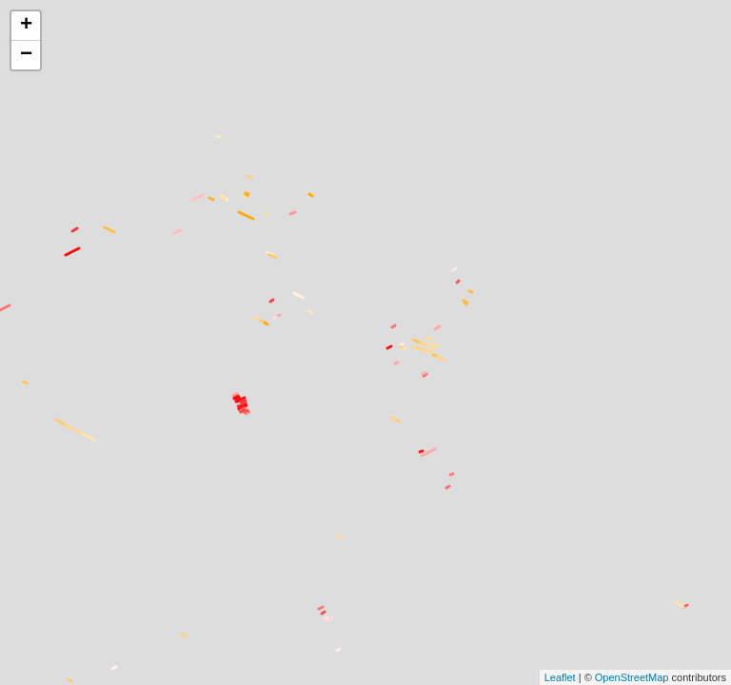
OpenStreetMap (632, 677)
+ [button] (26, 25)
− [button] (26, 55)
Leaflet (560, 677)
